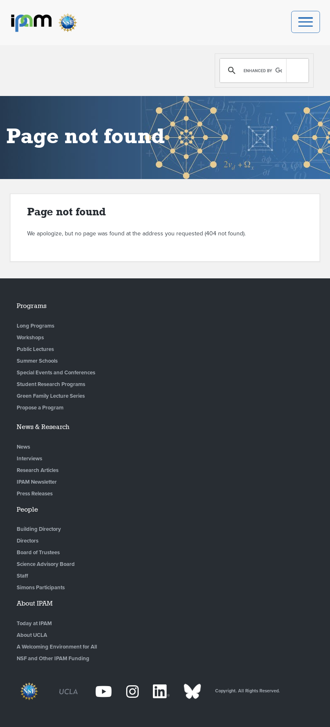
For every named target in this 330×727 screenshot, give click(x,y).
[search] (263, 71)
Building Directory (39, 529)
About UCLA (32, 635)
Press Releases (35, 493)
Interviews (29, 458)
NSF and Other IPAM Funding (53, 658)
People (27, 509)
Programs (31, 306)
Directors (27, 541)
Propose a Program (40, 407)
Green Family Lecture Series (51, 396)
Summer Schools (37, 361)
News (23, 447)
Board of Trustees (38, 552)
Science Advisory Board (46, 564)
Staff (22, 576)
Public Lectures (35, 349)
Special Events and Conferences (56, 372)
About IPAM (35, 603)
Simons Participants (41, 587)
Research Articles (37, 470)
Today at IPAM (34, 623)
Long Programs (35, 326)
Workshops (30, 337)
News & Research (43, 427)
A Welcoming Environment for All (57, 647)
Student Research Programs (51, 384)
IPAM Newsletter (37, 482)
